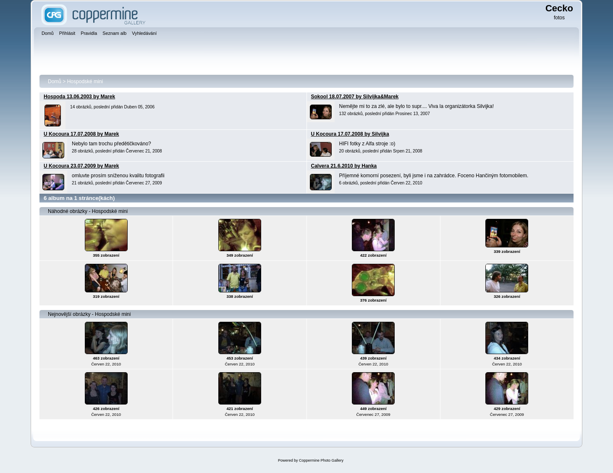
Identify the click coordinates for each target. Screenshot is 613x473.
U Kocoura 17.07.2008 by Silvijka (350, 134)
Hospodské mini (85, 81)
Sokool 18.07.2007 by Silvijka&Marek (355, 97)
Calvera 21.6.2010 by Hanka (344, 166)
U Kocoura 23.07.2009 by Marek (81, 166)
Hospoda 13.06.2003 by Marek (79, 97)
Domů (54, 81)
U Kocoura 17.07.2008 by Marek (81, 134)
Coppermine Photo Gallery (321, 460)
